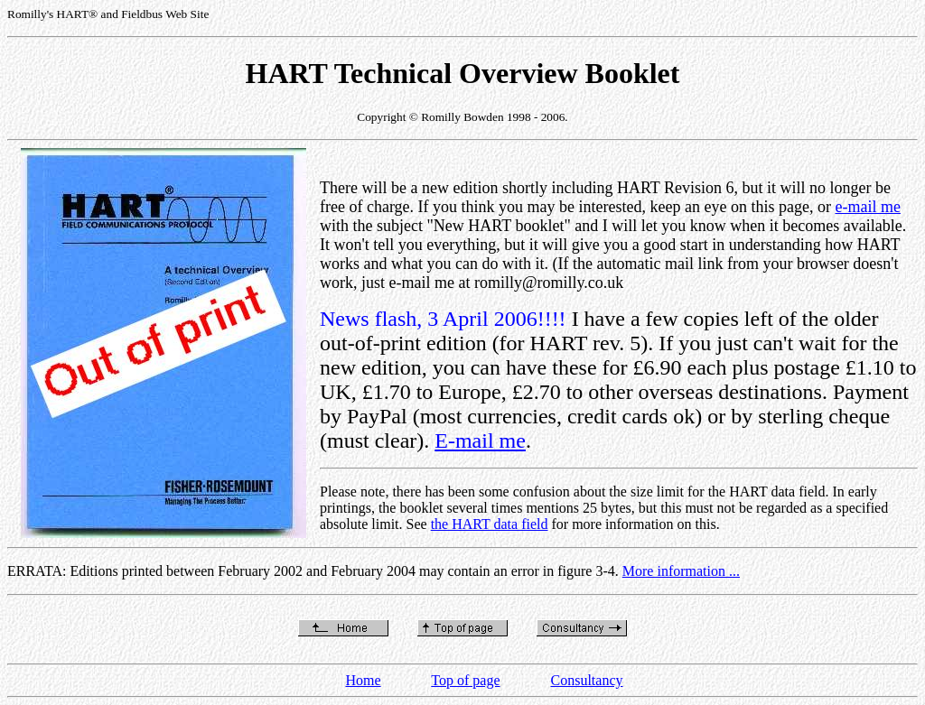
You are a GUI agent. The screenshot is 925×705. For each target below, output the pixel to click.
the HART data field (489, 524)
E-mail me (480, 440)
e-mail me (867, 207)
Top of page (465, 680)
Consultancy (587, 680)
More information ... (681, 571)
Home (362, 680)
